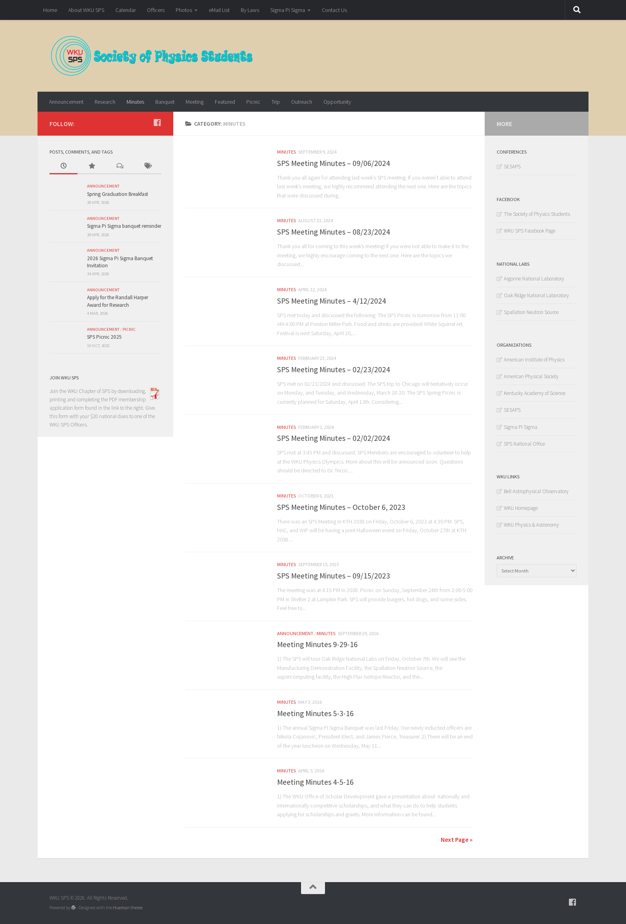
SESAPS (512, 166)
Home (50, 10)
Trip (275, 101)
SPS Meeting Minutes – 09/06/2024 (333, 163)
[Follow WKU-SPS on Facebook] (157, 123)
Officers (155, 10)
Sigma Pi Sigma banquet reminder (124, 226)
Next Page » (457, 839)
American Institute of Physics (534, 359)
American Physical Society (531, 376)
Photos (184, 10)
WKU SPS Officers (68, 424)
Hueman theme (128, 907)
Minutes (135, 101)
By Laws (250, 10)
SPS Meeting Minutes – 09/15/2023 (333, 575)
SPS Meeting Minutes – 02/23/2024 (333, 369)
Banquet (164, 101)
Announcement (66, 101)
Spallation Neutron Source (531, 312)
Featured (225, 101)
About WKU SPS (86, 10)
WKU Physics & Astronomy (531, 524)
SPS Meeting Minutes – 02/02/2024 (333, 438)
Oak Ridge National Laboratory (536, 295)
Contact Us (334, 10)
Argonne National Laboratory (534, 278)
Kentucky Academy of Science (534, 393)
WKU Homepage (521, 508)
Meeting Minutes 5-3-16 (315, 713)
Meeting (195, 101)
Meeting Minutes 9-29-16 (317, 644)
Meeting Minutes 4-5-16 (315, 782)
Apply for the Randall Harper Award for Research (117, 301)
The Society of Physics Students (537, 214)
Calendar (125, 10)
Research (105, 101)
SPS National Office (524, 443)
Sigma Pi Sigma (287, 10)
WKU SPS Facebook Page (529, 230)
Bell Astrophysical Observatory (536, 491)
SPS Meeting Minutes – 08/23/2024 (333, 232)
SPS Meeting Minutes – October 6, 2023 (341, 507)
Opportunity (337, 101)
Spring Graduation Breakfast (117, 194)
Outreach (301, 101)
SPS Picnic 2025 (104, 337)
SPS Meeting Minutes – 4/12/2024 (331, 301)
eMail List (219, 10)
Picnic (253, 101)
